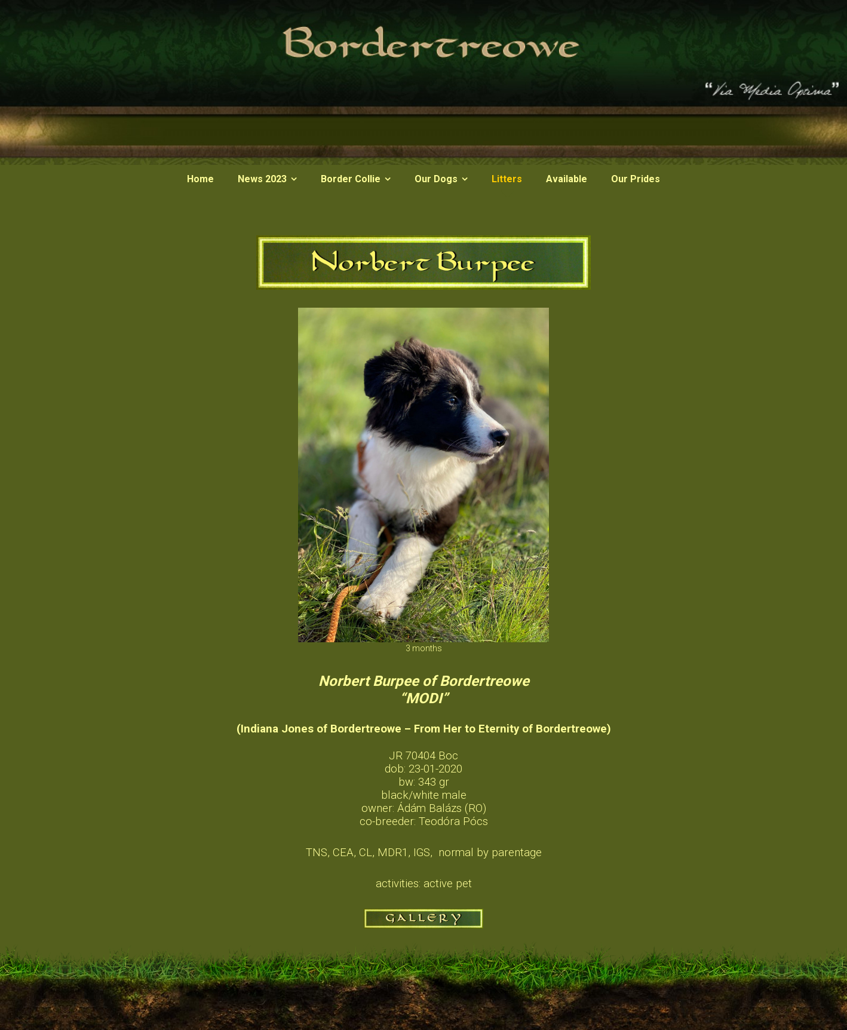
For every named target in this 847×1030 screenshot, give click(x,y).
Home (200, 179)
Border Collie (350, 179)
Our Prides (635, 179)
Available (566, 179)
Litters (507, 179)
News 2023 (262, 179)
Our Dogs (436, 179)
